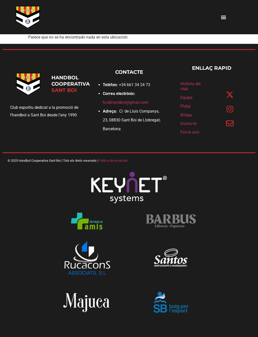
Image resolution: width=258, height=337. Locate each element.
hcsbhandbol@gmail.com (125, 102)
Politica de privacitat (113, 160)
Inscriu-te (188, 123)
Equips (186, 97)
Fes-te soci (189, 132)
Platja (185, 106)
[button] (223, 17)
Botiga (186, 115)
